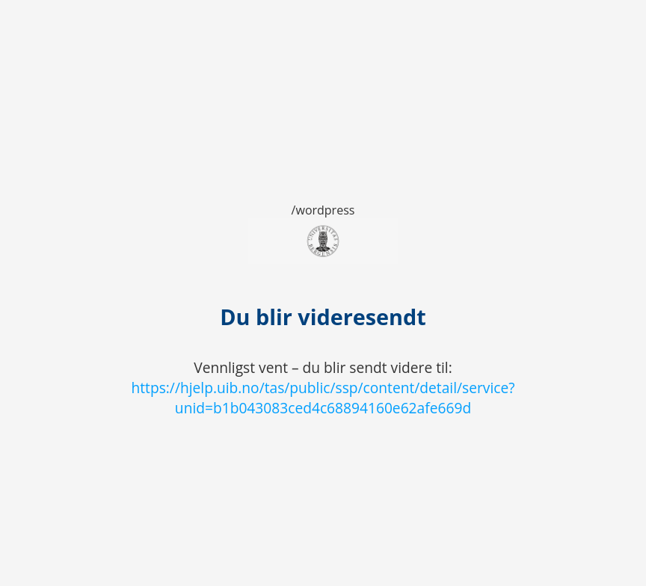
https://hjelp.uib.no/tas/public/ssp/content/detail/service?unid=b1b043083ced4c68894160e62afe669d (322, 397)
